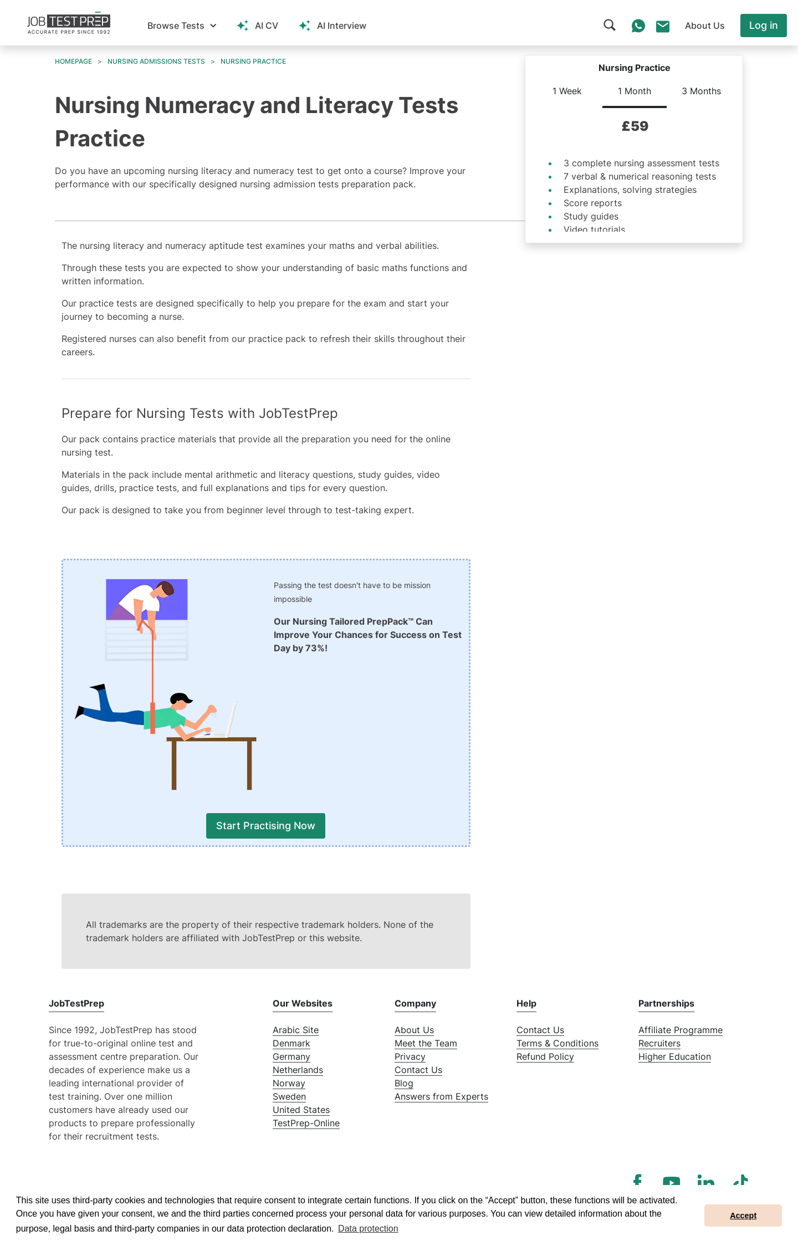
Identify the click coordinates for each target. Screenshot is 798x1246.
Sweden (289, 1096)
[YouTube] (672, 1183)
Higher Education (674, 1056)
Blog (404, 1083)
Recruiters (659, 1043)
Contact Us (418, 1069)
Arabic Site (296, 1029)
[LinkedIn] (706, 1183)
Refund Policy (545, 1056)
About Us (414, 1029)
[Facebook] (637, 1183)
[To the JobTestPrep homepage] (68, 23)
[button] (182, 25)
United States (301, 1109)
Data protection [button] (368, 1228)
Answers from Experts (441, 1096)
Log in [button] (763, 25)
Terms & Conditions (557, 1043)
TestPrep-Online (306, 1122)
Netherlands (298, 1069)
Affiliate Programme (680, 1029)
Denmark (291, 1043)
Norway (289, 1083)
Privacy (410, 1056)
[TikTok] (740, 1183)
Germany (291, 1056)
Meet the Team (426, 1043)
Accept (743, 1215)
